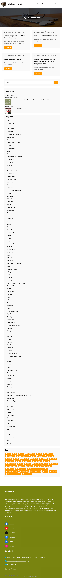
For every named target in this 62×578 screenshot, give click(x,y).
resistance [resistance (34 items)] (25, 471)
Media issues (11, 292)
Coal (8, 151)
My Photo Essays (12, 311)
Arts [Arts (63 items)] (22, 454)
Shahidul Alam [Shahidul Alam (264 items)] (36, 471)
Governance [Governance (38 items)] (38, 461)
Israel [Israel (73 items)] (28, 464)
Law (8, 275)
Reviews (9, 379)
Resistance (10, 376)
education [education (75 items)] (25, 459)
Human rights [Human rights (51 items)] (12, 464)
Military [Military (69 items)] (30, 466)
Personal (10, 348)
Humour (9, 247)
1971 (8, 120)
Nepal (9, 314)
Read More (8, 47)
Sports (9, 404)
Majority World (11, 286)
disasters (10, 182)
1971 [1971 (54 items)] (9, 454)
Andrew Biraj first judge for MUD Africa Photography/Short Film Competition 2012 (44, 61)
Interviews (10, 261)
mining (9, 300)
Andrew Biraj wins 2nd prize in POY (45, 36)
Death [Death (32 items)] (41, 456)
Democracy (10, 174)
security (9, 384)
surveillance (10, 409)
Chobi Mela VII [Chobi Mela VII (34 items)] (23, 456)
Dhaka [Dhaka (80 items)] (9, 459)
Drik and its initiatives (13, 185)
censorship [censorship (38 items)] (49, 454)
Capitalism (10, 131)
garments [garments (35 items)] (10, 461)
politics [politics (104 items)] (45, 469)
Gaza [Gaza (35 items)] (19, 461)
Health (9, 238)
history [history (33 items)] (48, 461)
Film (8, 216)
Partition (9, 339)
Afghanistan (10, 123)
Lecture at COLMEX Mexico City (19, 108)
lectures (9, 278)
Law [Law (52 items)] (46, 464)
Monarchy (10, 306)
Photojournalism (12, 353)
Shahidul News (15, 4)
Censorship (10, 137)
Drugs (9, 193)
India (8, 255)
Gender (9, 224)
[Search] (56, 82)
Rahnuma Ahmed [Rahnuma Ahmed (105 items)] (13, 471)
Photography (11, 351)
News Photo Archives (13, 325)
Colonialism (10, 154)
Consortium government (14, 157)
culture (9, 168)
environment (11, 207)
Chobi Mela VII (11, 148)
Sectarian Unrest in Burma (12, 59)
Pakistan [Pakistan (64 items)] (39, 466)
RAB (8, 367)
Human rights (11, 244)
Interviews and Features (14, 263)
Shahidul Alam (11, 387)
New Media (10, 320)
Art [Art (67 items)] (16, 454)
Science (9, 381)
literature (10, 280)
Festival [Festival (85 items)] (54, 459)
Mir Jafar (10, 303)
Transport (10, 421)
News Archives (11, 322)
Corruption (10, 160)
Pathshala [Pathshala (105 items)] (11, 469)
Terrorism (10, 418)
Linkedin (11, 575)
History (9, 241)
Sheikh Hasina (11, 390)
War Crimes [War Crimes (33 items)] (28, 474)
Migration (10, 294)
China (9, 140)
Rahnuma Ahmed (12, 370)
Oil (8, 334)
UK (8, 423)
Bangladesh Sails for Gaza (11, 95)
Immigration (11, 249)
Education (10, 199)
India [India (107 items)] (21, 464)
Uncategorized (11, 426)
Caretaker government (14, 134)
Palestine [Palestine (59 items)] (49, 466)
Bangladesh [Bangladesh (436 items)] (30, 454)
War (8, 435)
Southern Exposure (13, 401)
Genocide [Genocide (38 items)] (27, 461)
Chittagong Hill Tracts (13, 143)
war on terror (11, 438)
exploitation (10, 210)
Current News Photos (13, 171)
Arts (8, 126)
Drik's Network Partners (14, 191)
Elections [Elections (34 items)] (35, 459)
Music (9, 308)
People (9, 345)
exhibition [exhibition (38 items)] (44, 459)
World (9, 443)
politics (9, 362)
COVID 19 (10, 162)
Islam (9, 266)
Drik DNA (10, 188)
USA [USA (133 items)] (46, 471)
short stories (11, 393)
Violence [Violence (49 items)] (54, 471)
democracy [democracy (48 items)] (50, 456)
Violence (9, 432)
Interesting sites (12, 258)
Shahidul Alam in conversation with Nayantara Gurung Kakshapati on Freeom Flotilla (31, 100)
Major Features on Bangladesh (16, 283)
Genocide (10, 227)
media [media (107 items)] (22, 466)
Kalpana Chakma (12, 269)
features (9, 213)
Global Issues (11, 230)
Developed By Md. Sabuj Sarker (31, 577)
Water (9, 440)
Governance (10, 233)
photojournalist (11, 359)
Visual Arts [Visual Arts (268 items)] (11, 474)
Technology (10, 415)
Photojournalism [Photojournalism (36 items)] (34, 469)
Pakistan (9, 336)
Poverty (9, 365)
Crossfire (10, 165)
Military (9, 297)
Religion (9, 373)
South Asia (10, 398)
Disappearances (12, 179)
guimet (9, 235)
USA (8, 429)
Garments (10, 219)
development (11, 176)
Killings (9, 272)
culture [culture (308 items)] (33, 456)
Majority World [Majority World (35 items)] (12, 466)
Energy (9, 205)
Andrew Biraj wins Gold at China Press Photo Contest (14, 37)
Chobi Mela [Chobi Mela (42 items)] (11, 456)
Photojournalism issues (14, 356)
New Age (10, 317)
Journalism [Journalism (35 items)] (37, 464)
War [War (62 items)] (19, 474)
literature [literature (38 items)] (54, 464)
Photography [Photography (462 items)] (21, 469)
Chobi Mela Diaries (9, 106)
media (9, 289)
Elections (10, 202)
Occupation (10, 331)
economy (10, 196)
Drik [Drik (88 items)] (17, 459)
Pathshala (10, 342)
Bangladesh (10, 129)
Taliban (9, 412)
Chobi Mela (10, 146)
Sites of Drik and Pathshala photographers (19, 395)
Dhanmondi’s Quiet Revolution (11, 97)
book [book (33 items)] (40, 454)
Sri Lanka (10, 407)
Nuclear (9, 328)
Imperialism (10, 252)
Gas (8, 221)
